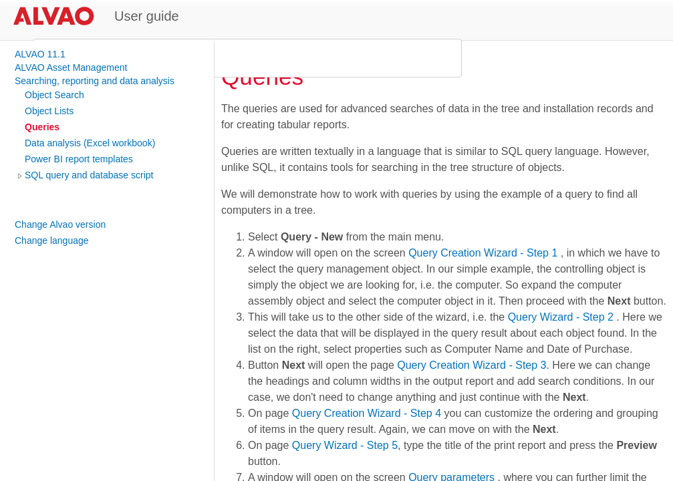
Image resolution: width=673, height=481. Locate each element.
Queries (42, 127)
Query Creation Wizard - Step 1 (482, 253)
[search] (245, 58)
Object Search (54, 95)
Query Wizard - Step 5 (345, 445)
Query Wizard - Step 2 (561, 317)
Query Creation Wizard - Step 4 (366, 413)
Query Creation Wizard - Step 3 (471, 365)
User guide (146, 16)
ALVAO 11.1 (40, 54)
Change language (52, 240)
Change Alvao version (60, 224)
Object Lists (49, 111)
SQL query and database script (89, 175)
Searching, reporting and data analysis (94, 80)
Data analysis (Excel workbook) (90, 143)
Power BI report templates (79, 159)
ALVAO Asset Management (71, 67)
